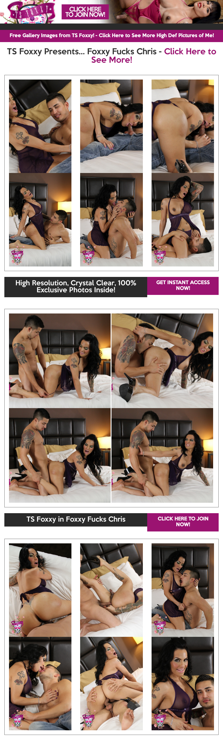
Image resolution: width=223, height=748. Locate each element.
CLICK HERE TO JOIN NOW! (183, 522)
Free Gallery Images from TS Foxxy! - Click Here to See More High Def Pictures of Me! (112, 36)
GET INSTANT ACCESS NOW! (183, 286)
